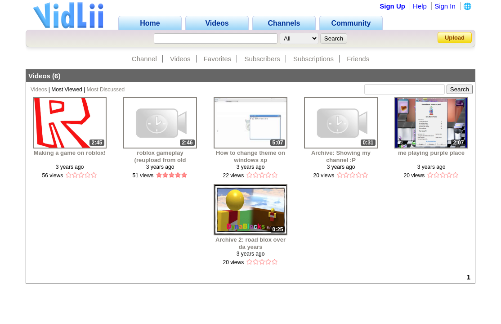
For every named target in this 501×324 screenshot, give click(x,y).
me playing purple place (431, 152)
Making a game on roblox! (70, 152)
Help (420, 6)
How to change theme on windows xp (250, 156)
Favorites (218, 59)
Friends (358, 59)
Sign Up (392, 6)
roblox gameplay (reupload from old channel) (160, 156)
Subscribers (262, 59)
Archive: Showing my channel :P (341, 156)
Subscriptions (313, 59)
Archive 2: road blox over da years (250, 243)
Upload (455, 37)
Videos (180, 59)
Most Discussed (106, 89)
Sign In (445, 6)
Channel (144, 59)
